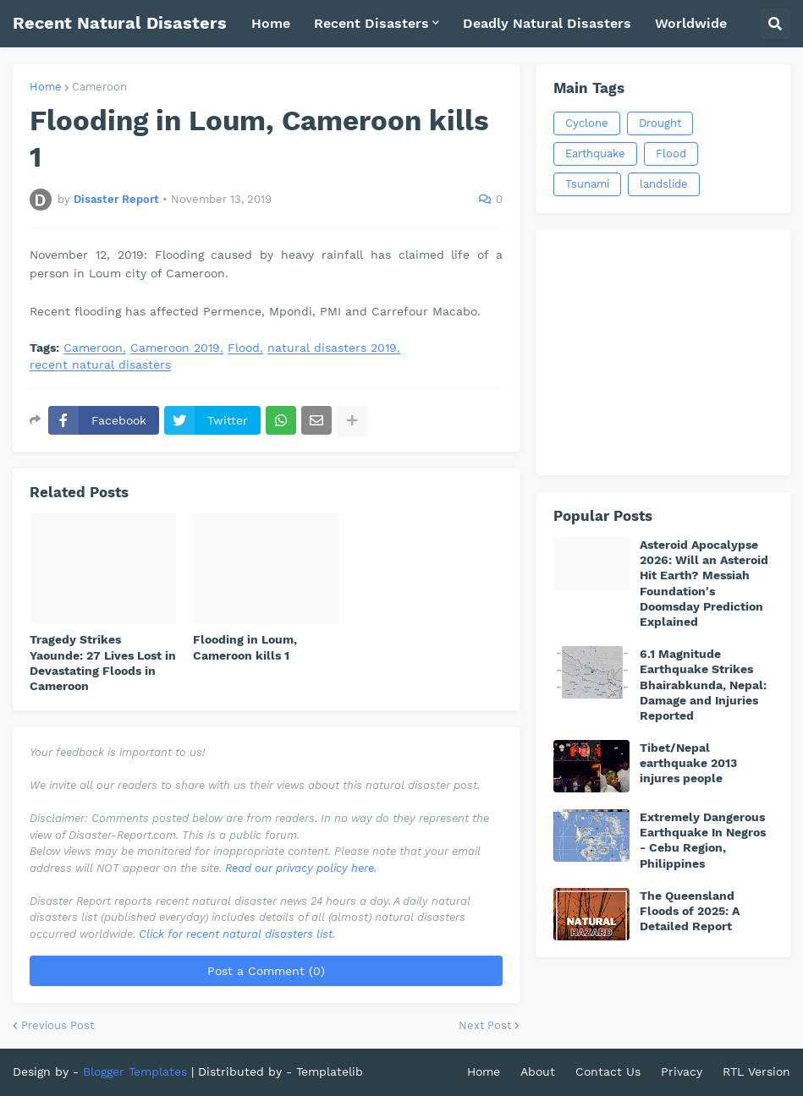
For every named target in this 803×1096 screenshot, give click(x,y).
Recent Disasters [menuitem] (371, 23)
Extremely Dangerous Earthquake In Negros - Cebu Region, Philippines (703, 840)
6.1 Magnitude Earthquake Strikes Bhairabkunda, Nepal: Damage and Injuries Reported (703, 684)
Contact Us (608, 1071)
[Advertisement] (663, 352)
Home (46, 86)
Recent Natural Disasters (120, 23)
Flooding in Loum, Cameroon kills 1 (245, 647)
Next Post (485, 1025)
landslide (664, 184)
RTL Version (756, 1071)
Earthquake (595, 153)
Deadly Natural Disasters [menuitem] (547, 23)
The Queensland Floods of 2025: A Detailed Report (690, 911)
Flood (244, 348)
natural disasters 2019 (332, 348)
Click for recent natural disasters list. (237, 934)
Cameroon (99, 86)
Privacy (681, 1071)
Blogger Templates (135, 1071)
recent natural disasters (100, 365)
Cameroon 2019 (175, 348)
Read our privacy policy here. (301, 868)
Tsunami (587, 184)
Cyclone (586, 123)
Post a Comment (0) (266, 971)
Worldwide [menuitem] (691, 23)
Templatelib (329, 1071)
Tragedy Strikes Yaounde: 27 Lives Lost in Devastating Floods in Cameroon (103, 663)
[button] (775, 23)
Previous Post (57, 1025)
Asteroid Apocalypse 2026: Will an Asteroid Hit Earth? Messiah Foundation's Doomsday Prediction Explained (704, 583)
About (537, 1071)
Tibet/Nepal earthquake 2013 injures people (688, 763)
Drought (660, 123)
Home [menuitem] (270, 23)
